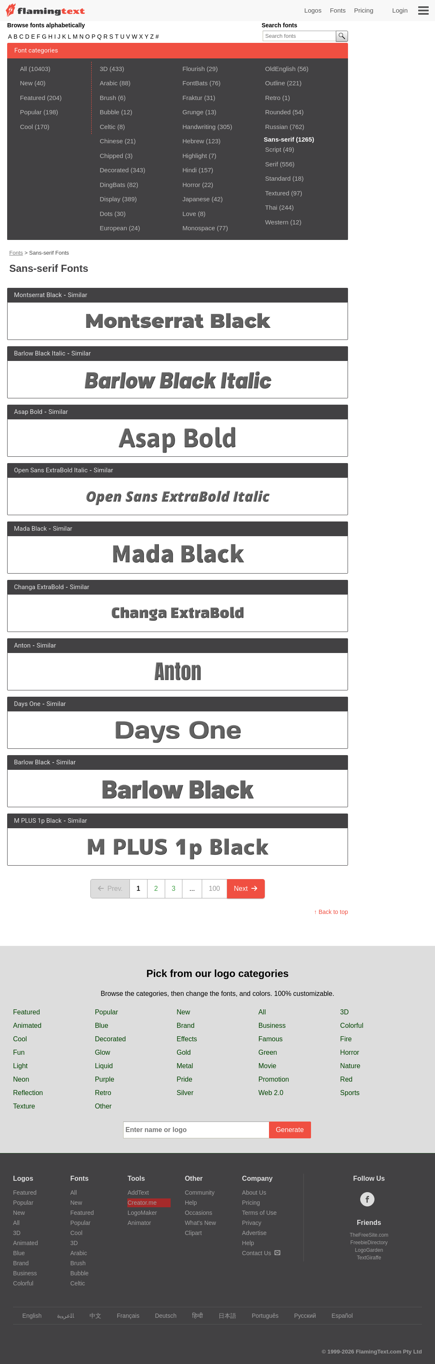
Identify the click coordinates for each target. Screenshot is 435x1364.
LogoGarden (369, 1250)
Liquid (104, 1065)
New (26, 83)
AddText (138, 1192)
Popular (31, 112)
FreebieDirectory (369, 1243)
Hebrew (193, 141)
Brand (186, 1025)
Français (124, 1315)
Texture (24, 1106)
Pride (184, 1079)
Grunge (192, 112)
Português (261, 1315)
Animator (139, 1222)
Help (191, 1202)
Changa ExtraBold (39, 587)
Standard (278, 178)
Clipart (193, 1233)
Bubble (109, 112)
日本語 (223, 1315)
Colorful (351, 1025)
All (23, 68)
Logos (313, 10)
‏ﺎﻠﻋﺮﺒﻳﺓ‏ (61, 1315)
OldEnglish (280, 68)
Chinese (111, 141)
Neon (21, 1079)
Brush (108, 97)
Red (346, 1079)
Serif (271, 164)
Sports (349, 1092)
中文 (91, 1315)
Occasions (198, 1212)
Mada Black (30, 528)
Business (272, 1025)
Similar (77, 295)
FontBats (195, 83)
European (113, 228)
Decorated (114, 170)
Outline (275, 83)
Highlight (194, 155)
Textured (277, 193)
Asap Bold (28, 412)
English (28, 1315)
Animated (27, 1025)
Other (103, 1106)
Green (267, 1052)
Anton (22, 645)
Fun (19, 1052)
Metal (185, 1065)
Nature (350, 1065)
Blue (101, 1025)
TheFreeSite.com (369, 1235)
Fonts (338, 10)
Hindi (189, 170)
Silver (185, 1092)
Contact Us (261, 1253)
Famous (270, 1039)
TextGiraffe (369, 1258)
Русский (301, 1315)
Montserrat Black (38, 295)
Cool (26, 126)
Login (400, 10)
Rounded (278, 112)
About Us (254, 1192)
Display (110, 199)
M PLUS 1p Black (38, 820)
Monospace (198, 228)
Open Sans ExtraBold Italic (50, 470)
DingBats (112, 184)
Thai (271, 207)
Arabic (109, 83)
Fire (346, 1039)
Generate (290, 1129)
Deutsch (162, 1315)
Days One (27, 704)
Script (273, 149)
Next (246, 888)
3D (104, 68)
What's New (200, 1222)
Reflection (28, 1092)
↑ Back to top (331, 911)
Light (20, 1065)
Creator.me (141, 1202)
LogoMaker (142, 1212)
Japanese (196, 199)
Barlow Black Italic (39, 353)
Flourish (193, 68)
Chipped (111, 155)
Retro (273, 97)
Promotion (273, 1079)
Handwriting (199, 126)
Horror (191, 184)
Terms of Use (259, 1212)
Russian (276, 126)
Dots (106, 213)
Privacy (251, 1222)
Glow (102, 1052)
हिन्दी (193, 1315)
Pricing (363, 10)
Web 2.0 (270, 1092)
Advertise (254, 1233)
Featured (32, 97)
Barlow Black (32, 762)
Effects (187, 1039)
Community (200, 1192)
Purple (104, 1079)
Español (338, 1315)
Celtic (108, 126)
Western (277, 222)
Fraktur (192, 97)
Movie (267, 1065)
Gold (184, 1052)
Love (189, 213)
